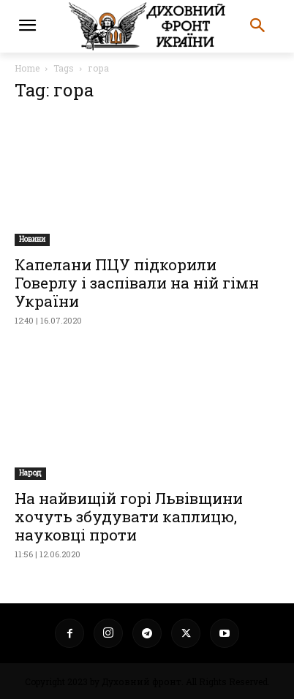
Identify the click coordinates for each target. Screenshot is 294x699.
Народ (30, 473)
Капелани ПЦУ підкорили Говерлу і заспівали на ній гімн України (137, 282)
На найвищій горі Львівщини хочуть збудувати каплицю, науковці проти (129, 516)
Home (27, 68)
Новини (32, 239)
